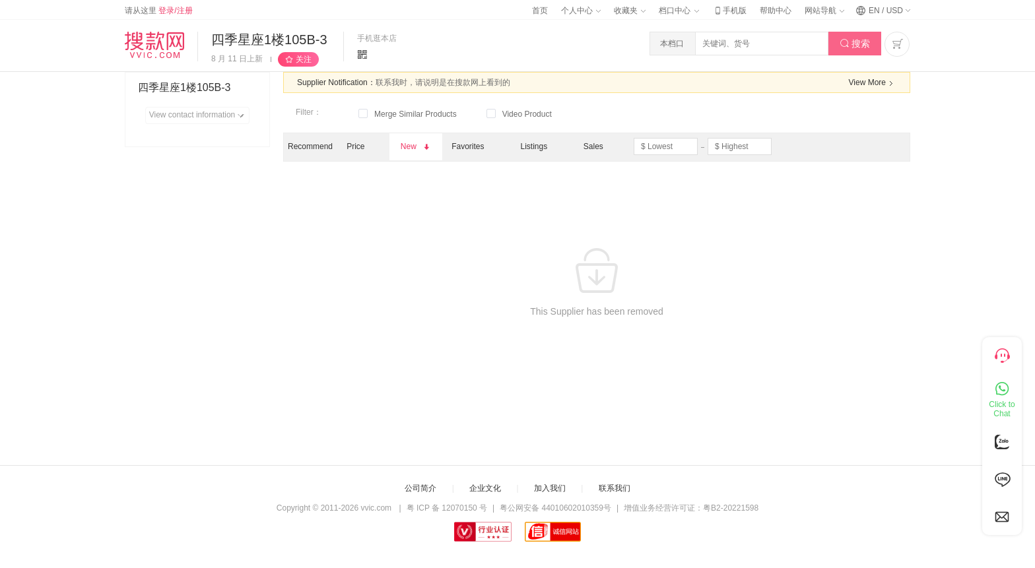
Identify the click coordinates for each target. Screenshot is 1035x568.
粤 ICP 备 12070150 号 (447, 508)
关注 (304, 59)
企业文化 (485, 488)
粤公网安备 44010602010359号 (555, 508)
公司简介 (420, 488)
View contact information (199, 115)
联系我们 (614, 488)
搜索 (855, 43)
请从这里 (159, 10)
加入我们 (550, 488)
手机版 (729, 10)
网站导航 (824, 10)
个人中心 (581, 10)
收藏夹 (630, 10)
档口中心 (678, 10)
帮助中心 (775, 10)
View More (872, 83)
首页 (540, 10)
